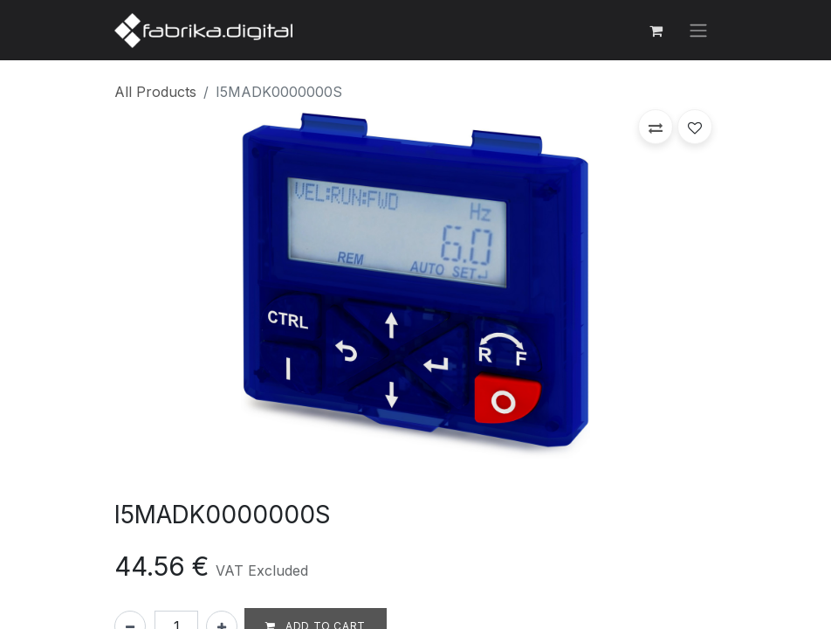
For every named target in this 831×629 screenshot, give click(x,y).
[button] (655, 126)
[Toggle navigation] (698, 30)
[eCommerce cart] (655, 30)
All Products (155, 91)
